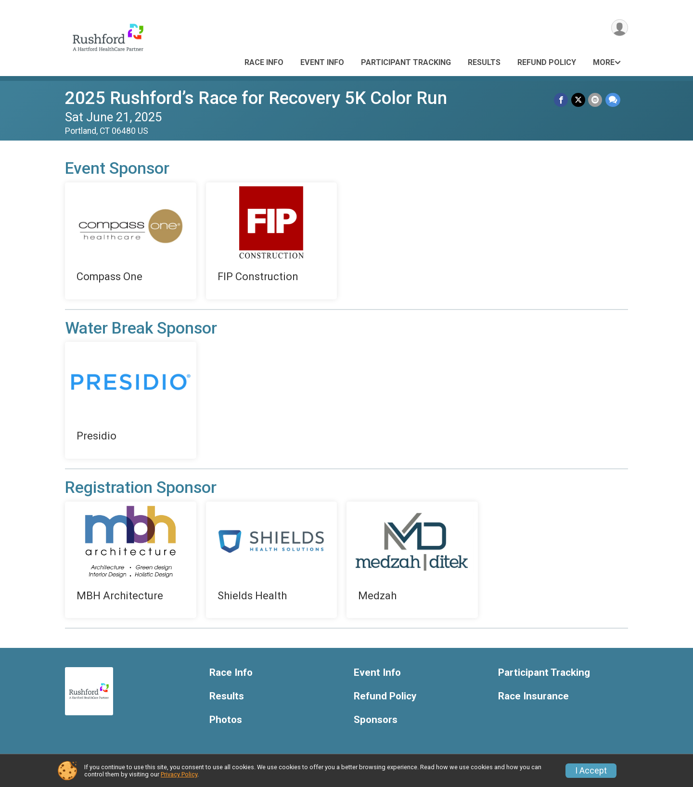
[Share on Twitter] (579, 100)
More (604, 62)
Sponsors (376, 719)
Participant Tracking (406, 62)
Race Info (263, 62)
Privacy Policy (179, 774)
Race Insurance (533, 696)
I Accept (591, 770)
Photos (225, 719)
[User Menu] (619, 28)
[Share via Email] (596, 100)
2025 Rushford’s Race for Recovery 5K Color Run (256, 98)
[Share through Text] (612, 100)
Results (484, 62)
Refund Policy (546, 62)
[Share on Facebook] (562, 100)
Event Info (322, 62)
